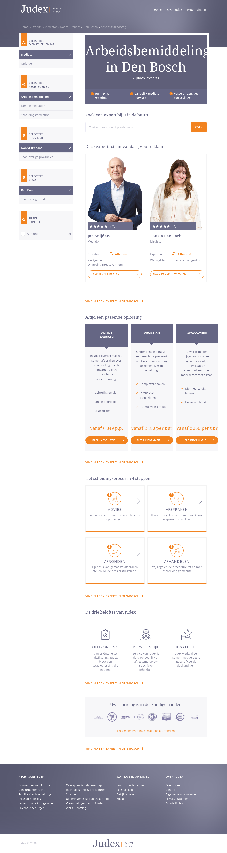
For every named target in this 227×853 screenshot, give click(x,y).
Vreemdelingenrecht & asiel (84, 803)
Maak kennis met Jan (104, 274)
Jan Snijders (99, 236)
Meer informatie (103, 440)
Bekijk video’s (125, 794)
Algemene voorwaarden (182, 794)
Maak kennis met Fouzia (170, 274)
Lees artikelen (126, 790)
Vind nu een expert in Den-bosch (112, 301)
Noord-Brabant (70, 27)
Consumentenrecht (32, 790)
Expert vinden (196, 10)
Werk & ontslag (76, 808)
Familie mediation (33, 106)
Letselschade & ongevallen (37, 803)
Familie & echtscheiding (35, 794)
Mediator (51, 27)
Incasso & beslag (30, 799)
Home (158, 10)
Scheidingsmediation (35, 115)
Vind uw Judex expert (131, 785)
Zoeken (121, 799)
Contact (171, 790)
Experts (37, 27)
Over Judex (174, 10)
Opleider (27, 63)
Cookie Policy (174, 803)
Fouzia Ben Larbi (166, 236)
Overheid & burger (31, 808)
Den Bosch (90, 27)
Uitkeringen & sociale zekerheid (87, 799)
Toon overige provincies (37, 157)
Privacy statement (178, 799)
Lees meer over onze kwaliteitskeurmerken (146, 731)
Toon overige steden (35, 199)
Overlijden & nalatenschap (84, 785)
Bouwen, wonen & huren (35, 785)
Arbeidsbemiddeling (35, 97)
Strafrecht (72, 794)
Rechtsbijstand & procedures (85, 790)
